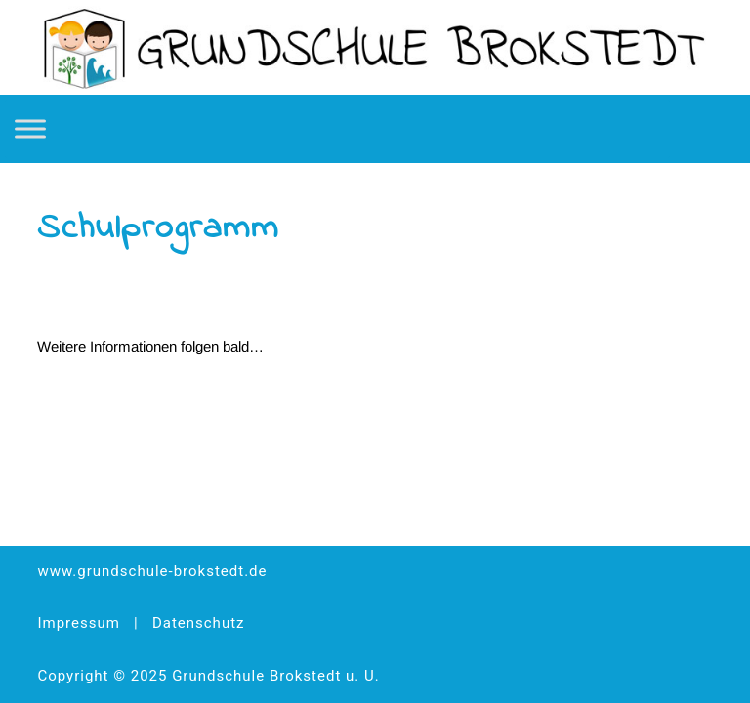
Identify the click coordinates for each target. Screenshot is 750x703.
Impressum (78, 623)
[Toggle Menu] (30, 128)
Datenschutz (198, 623)
